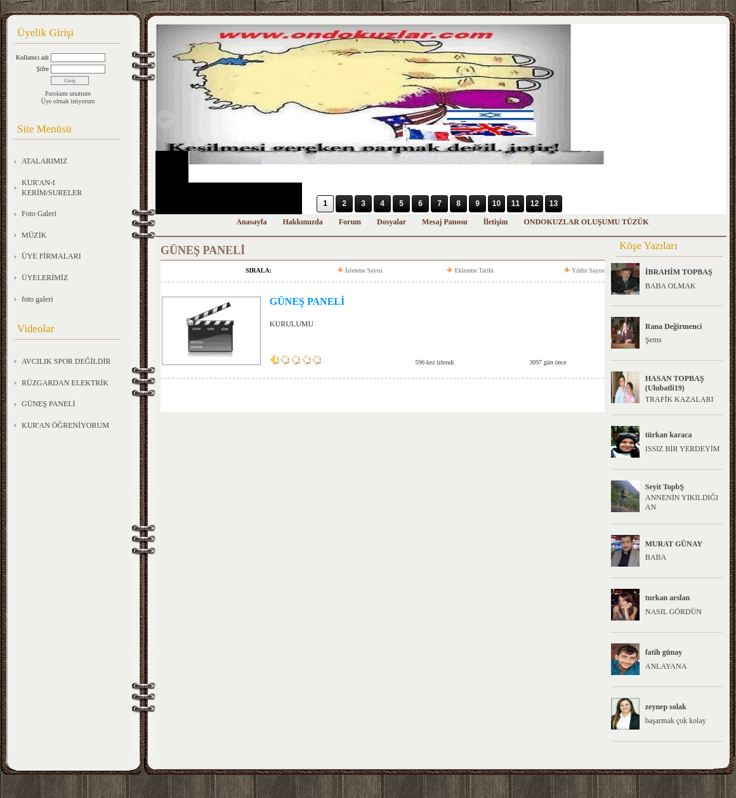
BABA (655, 557)
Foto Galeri (39, 213)
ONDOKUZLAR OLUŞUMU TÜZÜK (585, 221)
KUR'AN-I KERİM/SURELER (52, 187)
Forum (350, 221)
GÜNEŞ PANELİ (49, 403)
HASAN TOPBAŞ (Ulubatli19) (674, 383)
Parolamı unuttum (68, 93)
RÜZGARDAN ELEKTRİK (65, 382)
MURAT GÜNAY (673, 543)
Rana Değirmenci (673, 326)
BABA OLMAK (670, 285)
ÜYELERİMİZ (45, 277)
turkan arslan (667, 597)
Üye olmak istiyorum (68, 101)
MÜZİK (34, 235)
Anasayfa (251, 221)
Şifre (43, 68)
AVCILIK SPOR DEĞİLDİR (66, 361)
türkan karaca (668, 434)
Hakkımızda (302, 221)
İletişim (495, 221)
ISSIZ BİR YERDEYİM (682, 448)
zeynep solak (666, 706)
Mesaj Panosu (445, 221)
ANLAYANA (666, 666)
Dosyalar (391, 221)
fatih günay (663, 652)
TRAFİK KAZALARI (679, 399)
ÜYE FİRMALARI (51, 256)
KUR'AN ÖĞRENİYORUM (65, 425)
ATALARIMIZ (44, 161)
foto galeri (37, 299)
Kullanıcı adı (32, 57)
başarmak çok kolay (675, 720)
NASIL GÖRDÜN (673, 611)
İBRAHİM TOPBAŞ (679, 271)
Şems (653, 339)
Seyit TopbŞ (664, 486)
